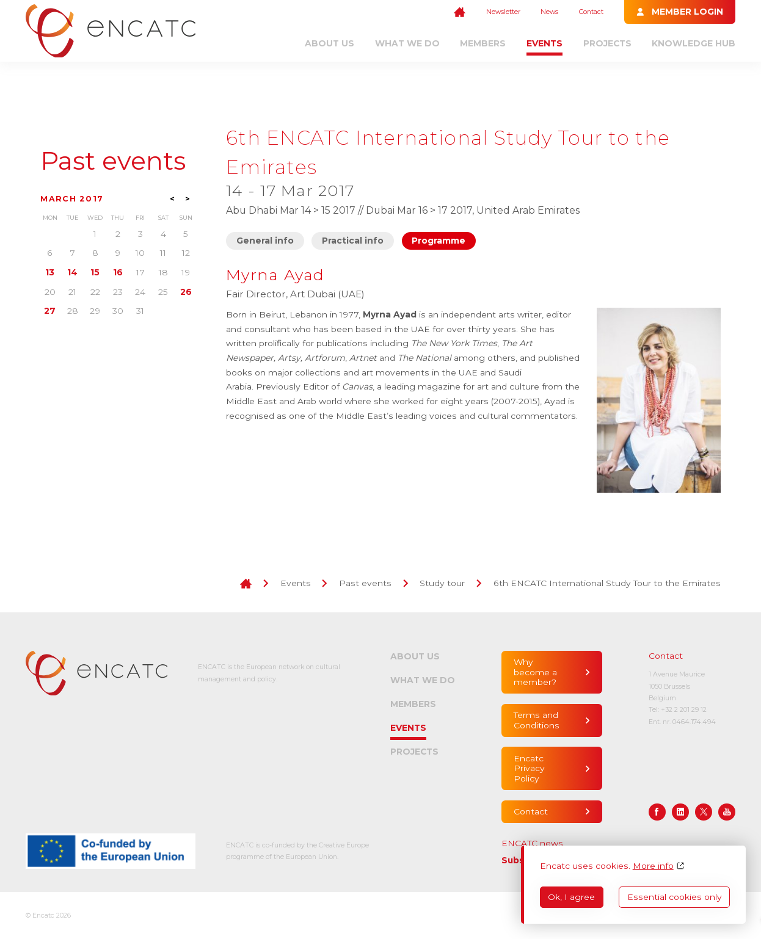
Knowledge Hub (693, 43)
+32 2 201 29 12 (684, 710)
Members (483, 43)
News (549, 12)
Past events (113, 161)
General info (265, 240)
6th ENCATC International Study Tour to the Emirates (607, 583)
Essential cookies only (674, 897)
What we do (407, 43)
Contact (591, 12)
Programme (438, 240)
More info (653, 866)
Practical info (353, 240)
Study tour (442, 583)
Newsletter (503, 12)
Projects (607, 43)
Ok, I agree (571, 897)
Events (544, 43)
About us (329, 43)
